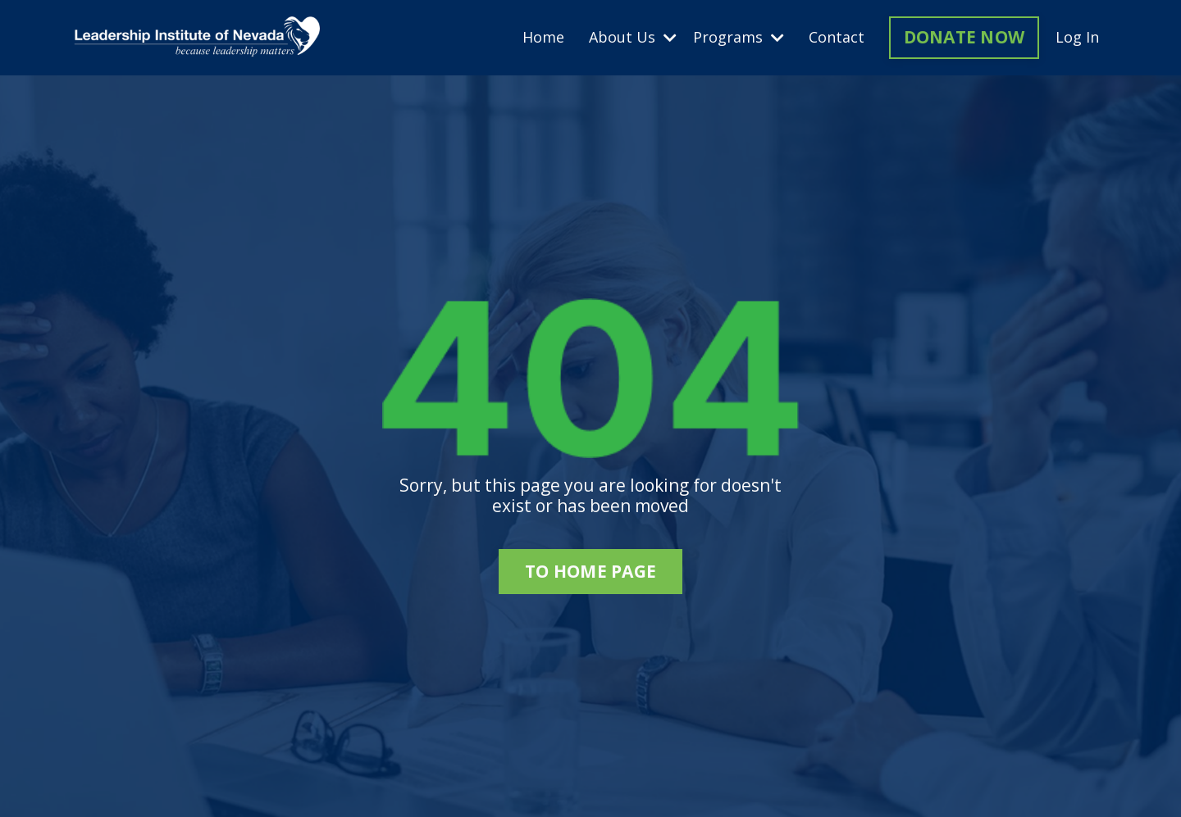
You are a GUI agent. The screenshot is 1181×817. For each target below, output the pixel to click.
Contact (836, 38)
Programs (738, 38)
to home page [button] (590, 571)
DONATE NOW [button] (964, 36)
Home (543, 38)
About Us (633, 38)
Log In (1077, 37)
